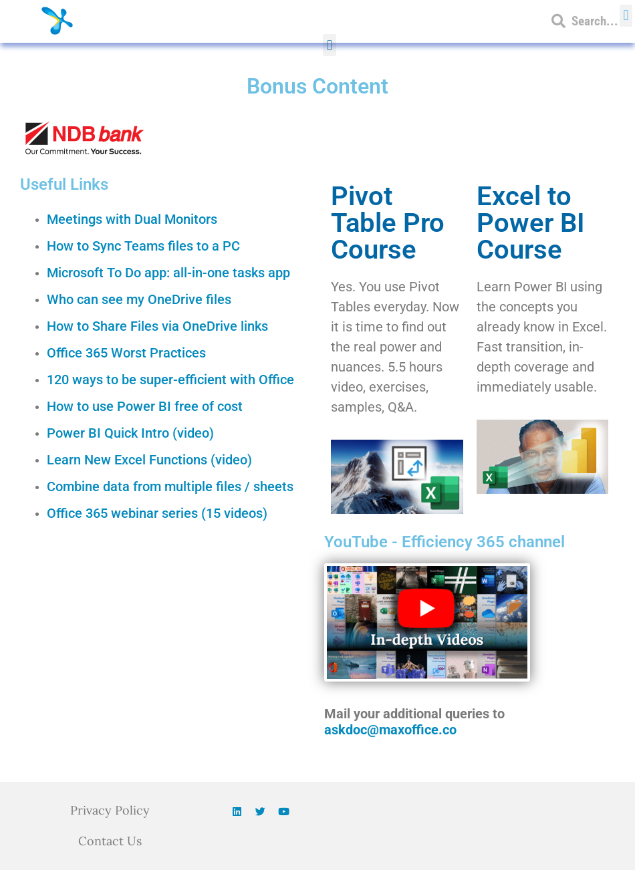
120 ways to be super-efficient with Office (170, 380)
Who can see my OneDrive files (139, 299)
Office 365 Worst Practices (126, 353)
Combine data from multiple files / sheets (170, 486)
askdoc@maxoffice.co (390, 730)
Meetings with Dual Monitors (132, 219)
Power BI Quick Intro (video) (130, 433)
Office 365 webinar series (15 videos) (157, 513)
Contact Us (110, 841)
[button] (329, 45)
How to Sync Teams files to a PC (143, 246)
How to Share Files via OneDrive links (157, 326)
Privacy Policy (110, 810)
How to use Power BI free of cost (145, 406)
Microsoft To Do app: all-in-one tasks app (168, 273)
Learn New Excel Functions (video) (149, 460)
